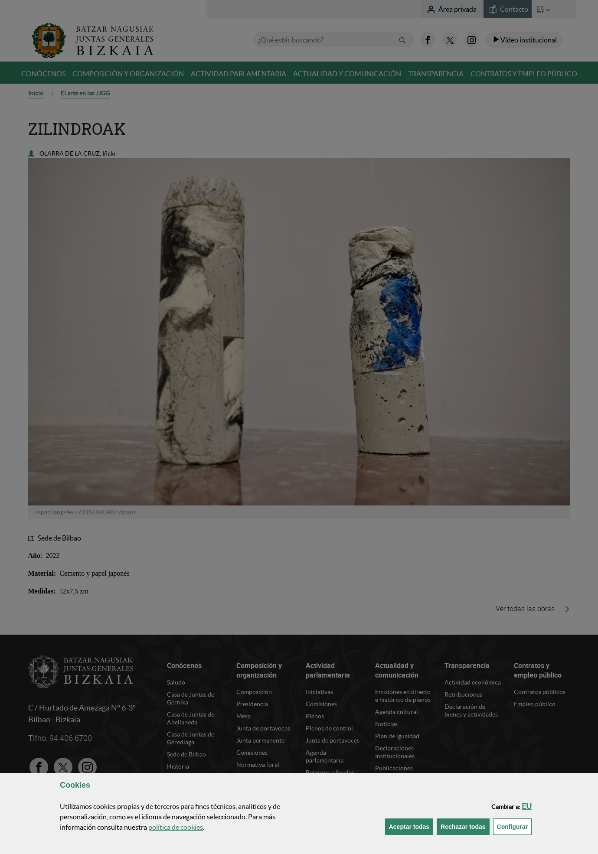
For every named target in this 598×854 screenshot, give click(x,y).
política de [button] (175, 827)
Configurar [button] (514, 826)
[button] (527, 806)
